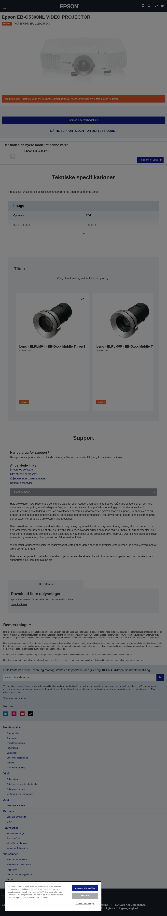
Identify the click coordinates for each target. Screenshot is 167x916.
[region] (53, 896)
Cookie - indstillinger (84, 903)
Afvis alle (85, 896)
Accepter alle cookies (85, 888)
